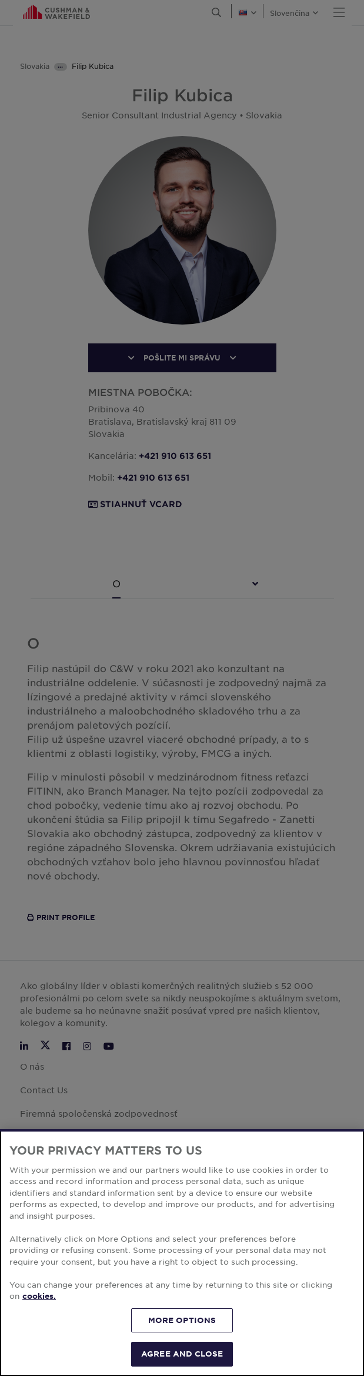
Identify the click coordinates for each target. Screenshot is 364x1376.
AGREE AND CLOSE (182, 1353)
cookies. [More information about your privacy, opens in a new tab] (39, 1296)
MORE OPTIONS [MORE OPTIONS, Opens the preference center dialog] (182, 1320)
